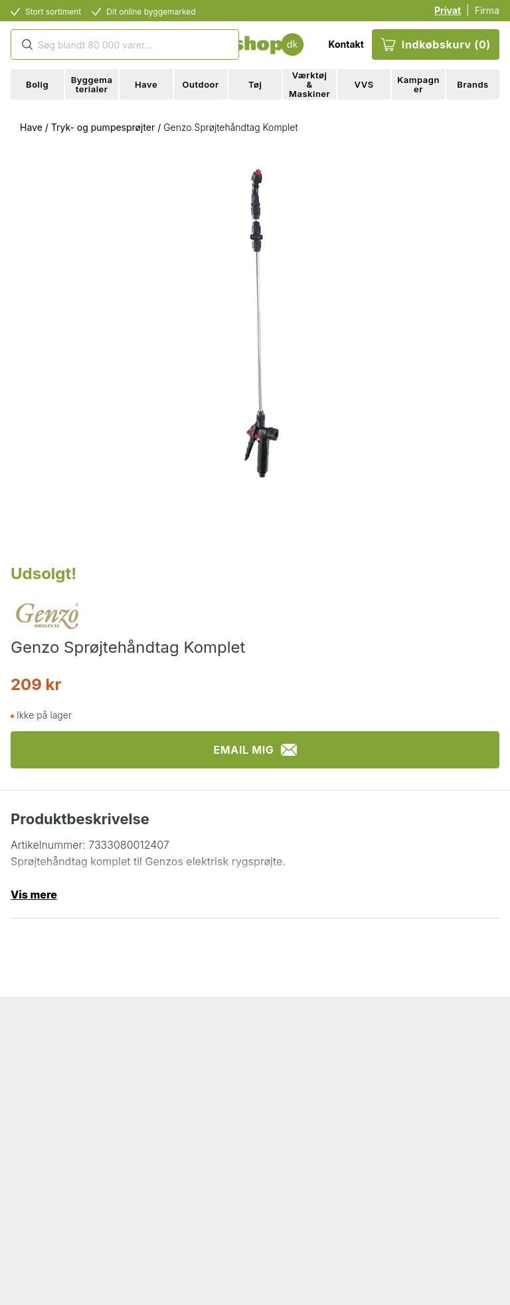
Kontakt (345, 44)
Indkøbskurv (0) (436, 44)
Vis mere (34, 894)
